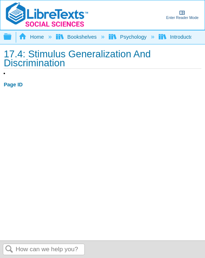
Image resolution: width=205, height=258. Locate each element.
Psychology (128, 37)
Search (9, 249)
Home (32, 37)
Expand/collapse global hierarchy (12, 37)
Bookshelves (77, 37)
